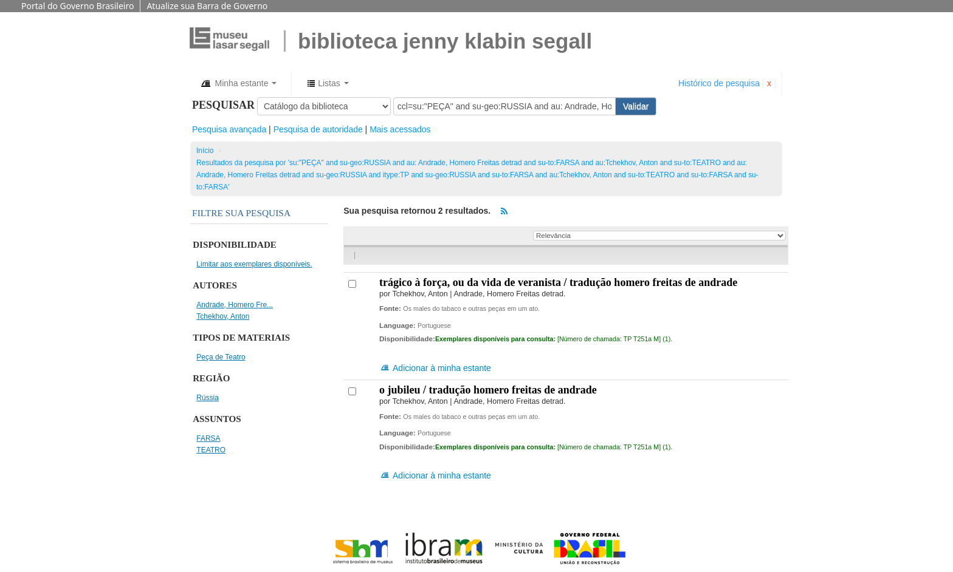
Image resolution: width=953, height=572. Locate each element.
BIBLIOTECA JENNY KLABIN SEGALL (445, 41)
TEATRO (210, 450)
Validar (636, 106)
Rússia (207, 397)
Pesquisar (223, 105)
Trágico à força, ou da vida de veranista (558, 282)
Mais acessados (400, 129)
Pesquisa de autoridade (318, 129)
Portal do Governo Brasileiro (77, 6)
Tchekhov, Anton (222, 316)
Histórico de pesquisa (719, 83)
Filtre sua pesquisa (241, 213)
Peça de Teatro (220, 357)
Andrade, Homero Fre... (234, 305)
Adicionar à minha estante (435, 368)
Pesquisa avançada (229, 129)
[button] (238, 83)
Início (204, 150)
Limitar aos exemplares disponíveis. (254, 264)
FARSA (208, 438)
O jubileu (488, 390)
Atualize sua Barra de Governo (206, 6)
